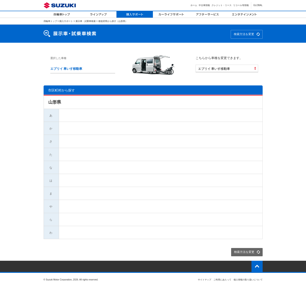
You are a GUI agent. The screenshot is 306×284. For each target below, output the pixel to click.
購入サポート (66, 21)
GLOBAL (258, 5)
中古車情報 (204, 5)
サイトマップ (204, 279)
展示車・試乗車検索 (86, 21)
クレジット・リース (221, 5)
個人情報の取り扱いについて (248, 279)
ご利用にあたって (222, 279)
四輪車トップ (50, 21)
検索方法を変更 (244, 34)
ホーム (193, 5)
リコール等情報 (241, 5)
